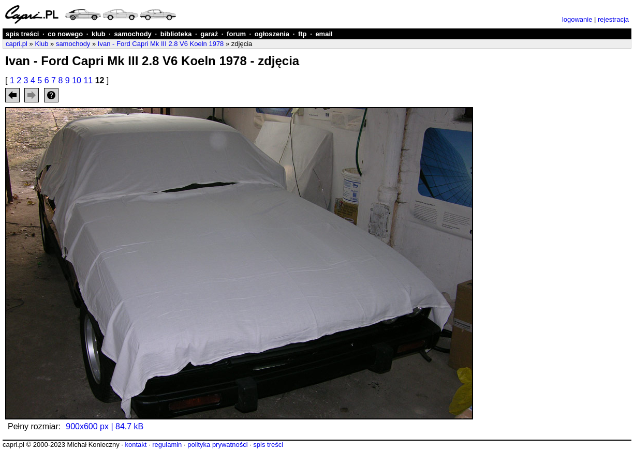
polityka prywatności (217, 444)
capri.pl (16, 44)
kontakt (135, 444)
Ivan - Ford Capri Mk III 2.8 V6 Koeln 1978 (161, 44)
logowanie (577, 19)
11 (88, 80)
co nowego (65, 34)
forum (236, 34)
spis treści (22, 34)
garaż (209, 34)
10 (76, 80)
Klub (41, 44)
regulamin (167, 444)
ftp (302, 34)
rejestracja (613, 19)
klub (99, 34)
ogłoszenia (272, 34)
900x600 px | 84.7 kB (104, 426)
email (323, 34)
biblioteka (176, 34)
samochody (133, 34)
